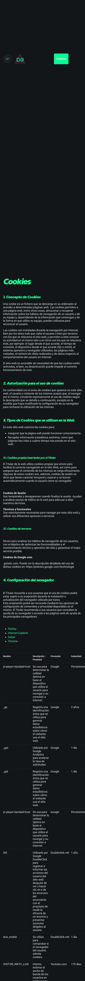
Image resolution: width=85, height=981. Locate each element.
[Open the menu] (7, 59)
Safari (11, 637)
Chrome (13, 641)
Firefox (12, 628)
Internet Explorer (18, 633)
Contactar (61, 58)
